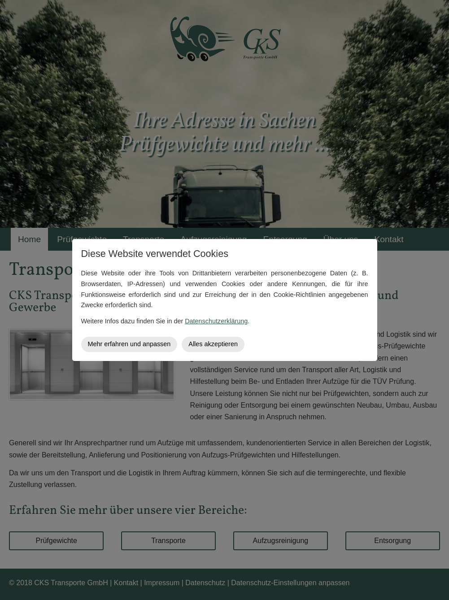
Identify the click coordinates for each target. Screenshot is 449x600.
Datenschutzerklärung (216, 321)
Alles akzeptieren (213, 344)
